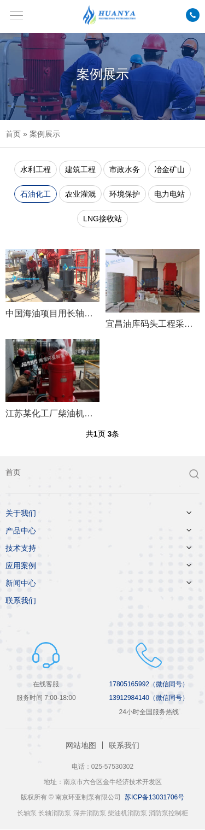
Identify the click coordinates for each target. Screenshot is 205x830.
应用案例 (20, 565)
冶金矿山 (169, 169)
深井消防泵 (89, 813)
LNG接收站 (102, 218)
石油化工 (35, 194)
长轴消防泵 (54, 813)
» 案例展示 (40, 133)
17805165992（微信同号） (149, 684)
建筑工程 (80, 169)
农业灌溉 (80, 194)
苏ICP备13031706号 (154, 797)
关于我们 (20, 513)
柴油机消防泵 (127, 813)
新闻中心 (20, 583)
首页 (13, 133)
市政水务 (124, 169)
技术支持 (20, 548)
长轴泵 (27, 813)
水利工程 (35, 169)
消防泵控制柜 (168, 813)
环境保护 (124, 194)
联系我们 (20, 600)
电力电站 (169, 194)
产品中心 (20, 530)
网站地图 (81, 745)
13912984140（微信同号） (149, 698)
